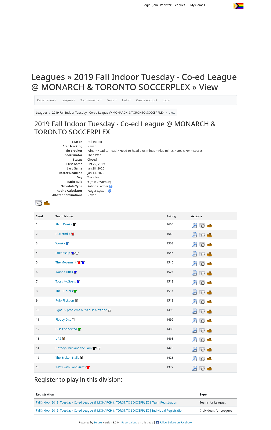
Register (165, 5)
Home (108, 16)
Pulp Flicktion (64, 300)
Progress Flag (238, 6)
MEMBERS (144, 16)
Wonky (60, 243)
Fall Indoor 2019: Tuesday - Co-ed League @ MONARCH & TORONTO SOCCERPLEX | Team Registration (106, 402)
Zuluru (98, 422)
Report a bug (129, 422)
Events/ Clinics (171, 16)
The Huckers (64, 291)
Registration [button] (45, 100)
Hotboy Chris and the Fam (73, 348)
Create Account (146, 100)
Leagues (179, 5)
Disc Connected (66, 329)
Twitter (213, 6)
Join (155, 5)
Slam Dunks (63, 224)
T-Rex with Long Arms (70, 367)
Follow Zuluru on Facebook (175, 422)
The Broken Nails (67, 358)
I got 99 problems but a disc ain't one (81, 310)
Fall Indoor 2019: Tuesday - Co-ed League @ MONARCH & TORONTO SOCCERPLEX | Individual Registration (110, 410)
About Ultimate (204, 16)
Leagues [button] (67, 100)
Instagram (228, 6)
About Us (231, 16)
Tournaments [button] (89, 100)
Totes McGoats (65, 281)
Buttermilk (62, 234)
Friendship (62, 253)
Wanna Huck (64, 272)
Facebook (221, 6)
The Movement (65, 262)
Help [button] (125, 100)
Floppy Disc (63, 319)
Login (147, 5)
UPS (58, 338)
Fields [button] (111, 100)
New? (125, 16)
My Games (197, 5)
